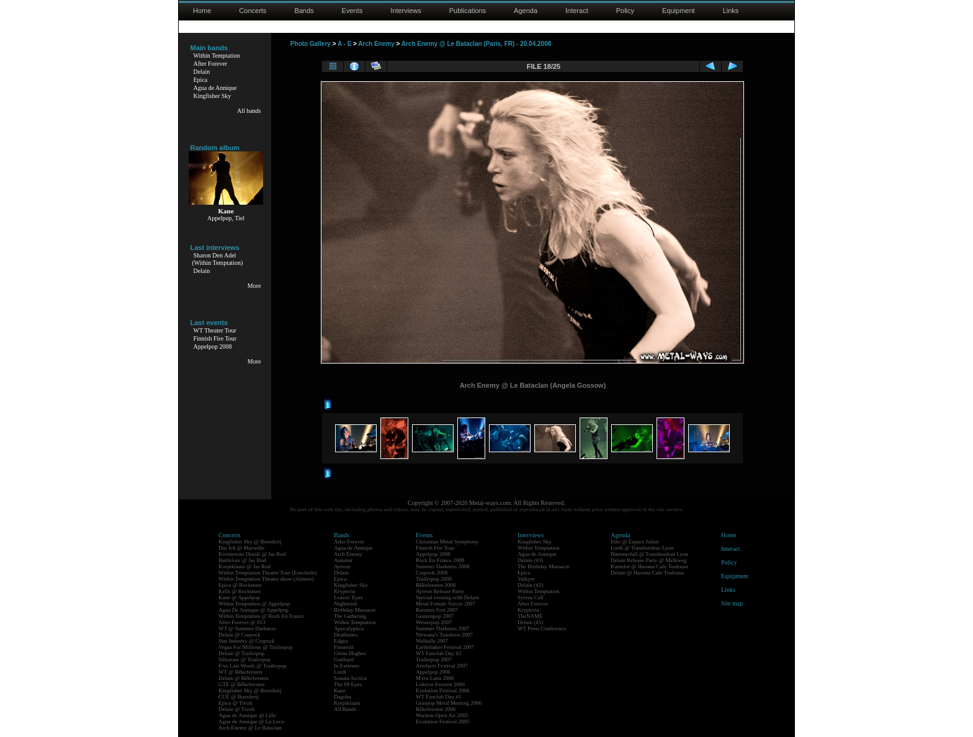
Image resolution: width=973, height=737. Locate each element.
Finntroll (344, 647)
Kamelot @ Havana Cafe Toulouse (649, 566)
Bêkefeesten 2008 (435, 585)
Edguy (341, 641)
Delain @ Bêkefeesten (243, 678)
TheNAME (530, 616)
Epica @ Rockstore (240, 585)
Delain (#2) (530, 585)
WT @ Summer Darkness (247, 628)
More (254, 285)
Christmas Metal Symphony (447, 541)
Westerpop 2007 (434, 622)
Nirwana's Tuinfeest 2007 (444, 635)
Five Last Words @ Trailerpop (252, 666)
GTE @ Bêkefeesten (241, 684)
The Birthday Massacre (544, 566)
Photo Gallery (310, 43)
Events (352, 10)
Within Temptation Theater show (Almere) (266, 579)
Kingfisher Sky (212, 95)
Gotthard (344, 659)
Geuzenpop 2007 (435, 616)
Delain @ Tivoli (236, 709)
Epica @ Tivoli (235, 703)
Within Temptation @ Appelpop (254, 604)
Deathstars (345, 635)
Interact (576, 10)
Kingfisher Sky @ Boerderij (250, 541)
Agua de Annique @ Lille (247, 715)
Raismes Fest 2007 (437, 610)
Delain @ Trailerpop (241, 653)
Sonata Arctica (350, 678)
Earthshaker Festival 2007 (445, 647)
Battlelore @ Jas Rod (242, 560)
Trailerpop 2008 (434, 579)
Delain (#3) (530, 560)
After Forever (211, 63)
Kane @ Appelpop (239, 597)
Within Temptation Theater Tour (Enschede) (267, 573)
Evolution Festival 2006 (443, 690)
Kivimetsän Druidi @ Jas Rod (251, 554)
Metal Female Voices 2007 (445, 604)
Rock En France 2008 (440, 560)
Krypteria (344, 591)
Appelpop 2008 (213, 346)
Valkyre (526, 579)
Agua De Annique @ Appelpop (253, 610)
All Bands (345, 709)
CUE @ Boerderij (238, 697)
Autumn (343, 560)
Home (202, 10)
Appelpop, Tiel (225, 218)
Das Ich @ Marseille (241, 548)
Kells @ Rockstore (239, 591)
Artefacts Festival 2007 (442, 666)
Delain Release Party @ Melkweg (648, 560)
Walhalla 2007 (432, 641)
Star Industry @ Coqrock (246, 641)
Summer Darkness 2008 (443, 566)
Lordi (340, 672)
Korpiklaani (347, 703)
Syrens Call (531, 597)
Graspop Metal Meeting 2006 (449, 703)
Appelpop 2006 (433, 672)
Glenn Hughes (350, 653)
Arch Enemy (376, 43)
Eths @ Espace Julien (635, 541)
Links (731, 10)
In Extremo (346, 666)
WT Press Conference (542, 628)
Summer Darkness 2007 (443, 628)
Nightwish (345, 604)
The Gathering (350, 616)
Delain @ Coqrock (239, 635)
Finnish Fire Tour (215, 338)
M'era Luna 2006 (435, 678)
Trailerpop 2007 (434, 659)
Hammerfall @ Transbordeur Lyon (649, 554)
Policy (625, 10)
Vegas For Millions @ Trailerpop (255, 647)
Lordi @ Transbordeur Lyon (642, 548)
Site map (732, 603)
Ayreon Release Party (440, 591)
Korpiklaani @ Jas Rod (244, 566)
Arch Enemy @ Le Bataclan (250, 728)
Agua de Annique (215, 87)
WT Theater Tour (215, 330)
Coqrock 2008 (431, 573)
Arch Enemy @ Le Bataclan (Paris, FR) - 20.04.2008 (476, 43)
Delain (202, 71)
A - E (344, 43)
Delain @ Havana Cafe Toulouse (647, 573)
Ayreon (342, 566)
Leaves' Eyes (348, 597)
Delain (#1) (530, 622)
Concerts (252, 10)
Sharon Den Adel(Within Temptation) (217, 259)
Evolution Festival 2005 (443, 721)
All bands (249, 110)
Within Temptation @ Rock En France (261, 616)
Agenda (525, 10)
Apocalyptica (349, 628)
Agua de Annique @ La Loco (251, 721)
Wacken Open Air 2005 (442, 715)
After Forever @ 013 (242, 622)
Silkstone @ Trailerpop (244, 659)
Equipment (678, 10)
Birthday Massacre (355, 610)
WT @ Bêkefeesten (240, 672)
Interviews (405, 10)
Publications (467, 10)
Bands (303, 10)
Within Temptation (217, 55)
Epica (201, 79)
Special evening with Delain (447, 597)
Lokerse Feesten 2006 (440, 684)
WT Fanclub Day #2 (439, 653)
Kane (340, 690)
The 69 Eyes (348, 684)
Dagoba (342, 697)
